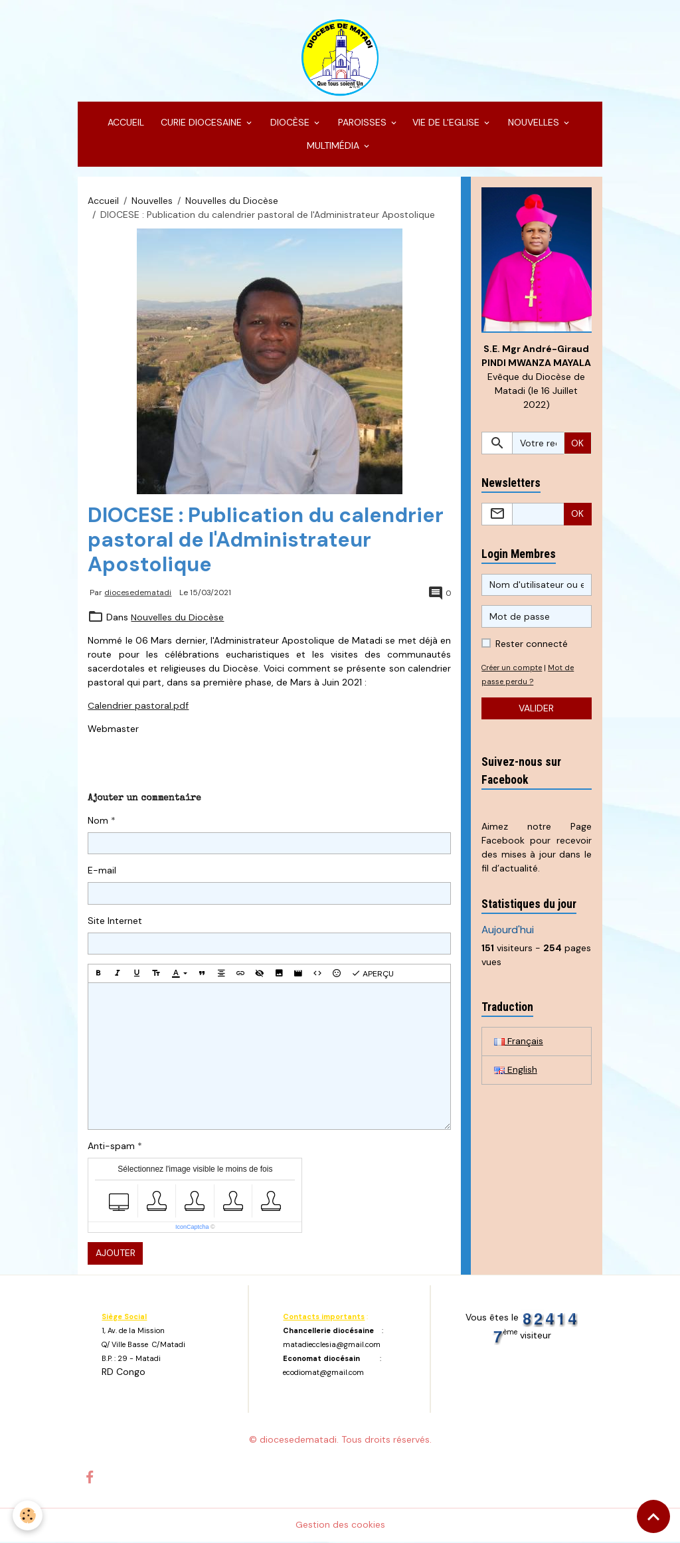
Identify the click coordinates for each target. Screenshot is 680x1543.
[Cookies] (28, 1515)
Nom (98, 821)
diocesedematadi (137, 594)
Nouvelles (152, 201)
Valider (536, 709)
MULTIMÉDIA (333, 147)
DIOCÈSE (290, 124)
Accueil (103, 201)
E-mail (102, 871)
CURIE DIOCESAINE (201, 124)
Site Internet (115, 921)
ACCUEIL (124, 124)
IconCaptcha (192, 1228)
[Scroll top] (653, 1516)
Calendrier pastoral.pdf (138, 707)
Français (518, 1043)
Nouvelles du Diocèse (231, 201)
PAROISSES (362, 124)
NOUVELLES (533, 124)
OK (577, 444)
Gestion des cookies (340, 1526)
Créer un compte (512, 669)
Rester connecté (531, 645)
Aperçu (372, 974)
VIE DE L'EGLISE (447, 124)
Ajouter (115, 1254)
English (515, 1071)
